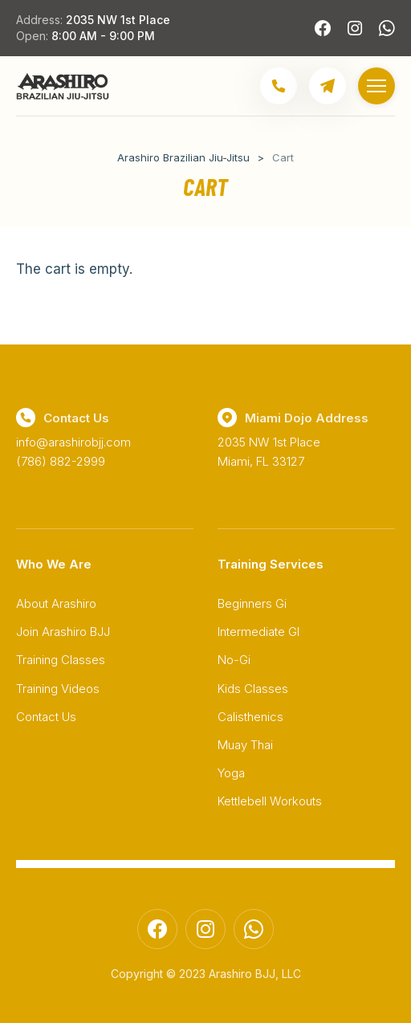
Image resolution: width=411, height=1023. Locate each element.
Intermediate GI (258, 631)
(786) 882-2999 (60, 461)
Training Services (271, 564)
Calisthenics (250, 716)
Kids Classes (253, 688)
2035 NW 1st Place (118, 19)
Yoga (231, 772)
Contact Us (46, 716)
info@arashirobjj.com (73, 442)
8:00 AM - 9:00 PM (103, 36)
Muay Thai (245, 744)
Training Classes (60, 659)
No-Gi (234, 659)
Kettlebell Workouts (270, 801)
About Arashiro (56, 603)
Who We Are (54, 564)
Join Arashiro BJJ (63, 631)
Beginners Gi (252, 603)
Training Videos (58, 688)
